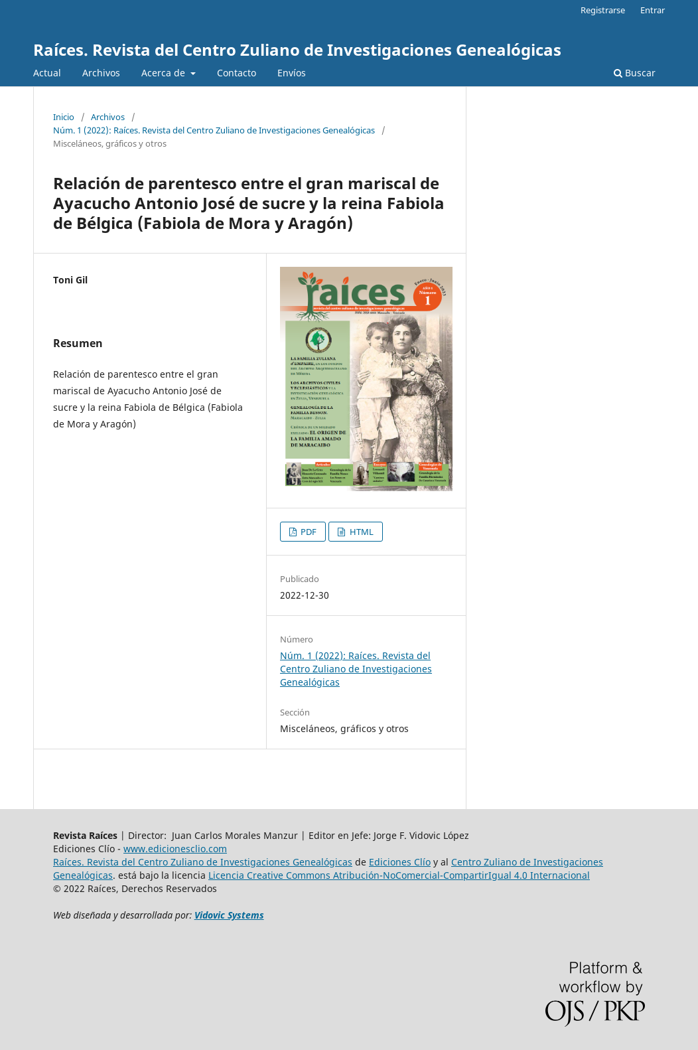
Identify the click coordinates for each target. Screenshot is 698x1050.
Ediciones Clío (400, 862)
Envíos (291, 72)
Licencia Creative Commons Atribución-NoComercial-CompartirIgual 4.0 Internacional (399, 875)
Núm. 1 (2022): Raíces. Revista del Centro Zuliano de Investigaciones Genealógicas (214, 130)
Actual (47, 72)
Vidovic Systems (229, 915)
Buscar (635, 72)
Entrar (652, 10)
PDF (307, 532)
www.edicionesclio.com (175, 848)
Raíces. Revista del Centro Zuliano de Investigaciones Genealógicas (297, 49)
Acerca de (164, 72)
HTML (361, 532)
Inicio (63, 117)
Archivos (101, 72)
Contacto (236, 72)
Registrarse (603, 10)
